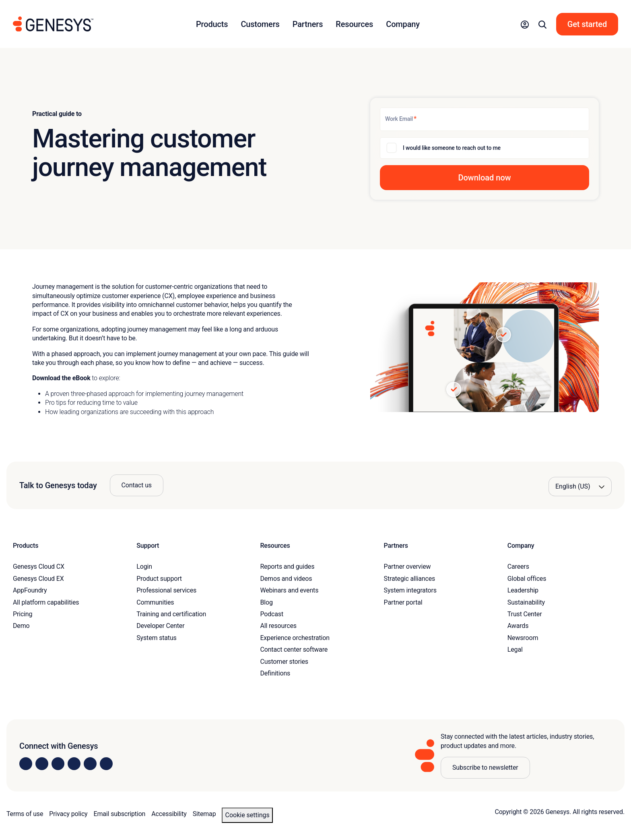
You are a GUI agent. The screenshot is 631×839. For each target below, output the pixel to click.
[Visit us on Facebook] (74, 763)
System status (156, 638)
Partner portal (403, 602)
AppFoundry (30, 590)
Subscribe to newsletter (485, 767)
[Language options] (580, 486)
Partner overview (407, 566)
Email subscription (120, 814)
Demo (21, 626)
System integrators (410, 590)
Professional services (166, 590)
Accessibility (168, 814)
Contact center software (294, 649)
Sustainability (526, 602)
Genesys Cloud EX (38, 578)
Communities (155, 602)
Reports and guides (287, 566)
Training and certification (171, 614)
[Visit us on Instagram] (41, 763)
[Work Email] (484, 119)
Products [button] (212, 24)
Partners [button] (308, 24)
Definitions (275, 673)
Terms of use (24, 814)
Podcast (271, 614)
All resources (278, 626)
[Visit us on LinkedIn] (25, 763)
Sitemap (204, 814)
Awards (518, 626)
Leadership (522, 590)
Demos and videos (286, 578)
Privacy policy (68, 814)
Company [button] (403, 24)
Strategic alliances (409, 578)
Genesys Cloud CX (38, 566)
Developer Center (160, 626)
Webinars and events (289, 590)
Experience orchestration (295, 638)
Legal (515, 649)
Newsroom (522, 638)
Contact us (137, 485)
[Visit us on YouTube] (90, 763)
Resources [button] (354, 24)
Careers (518, 566)
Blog (266, 602)
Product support (159, 578)
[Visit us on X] (58, 763)
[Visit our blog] (106, 763)
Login (144, 566)
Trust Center (524, 614)
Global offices (526, 578)
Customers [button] (260, 24)
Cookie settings (247, 815)
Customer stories (284, 661)
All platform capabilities (46, 602)
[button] (525, 24)
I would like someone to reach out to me (452, 148)
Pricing (22, 614)
